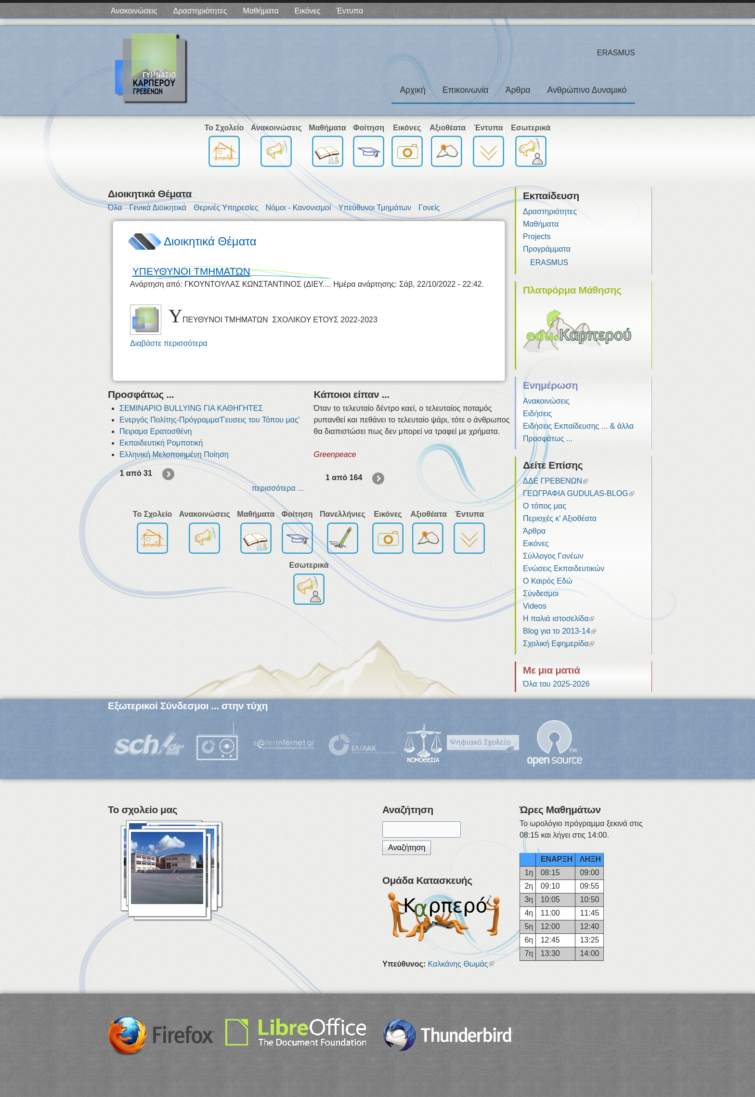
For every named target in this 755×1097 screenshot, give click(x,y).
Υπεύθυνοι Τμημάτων (374, 208)
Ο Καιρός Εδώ (547, 581)
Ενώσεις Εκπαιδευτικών (563, 568)
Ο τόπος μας (544, 506)
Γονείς (429, 208)
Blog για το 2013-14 (559, 631)
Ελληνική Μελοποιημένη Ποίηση (174, 454)
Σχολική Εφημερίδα (558, 643)
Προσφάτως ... (548, 438)
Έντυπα (349, 11)
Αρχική (412, 90)
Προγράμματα (547, 249)
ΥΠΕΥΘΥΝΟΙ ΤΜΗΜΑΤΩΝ (191, 271)
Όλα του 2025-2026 (556, 684)
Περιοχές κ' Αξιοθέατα (560, 518)
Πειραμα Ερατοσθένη (155, 431)
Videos (535, 606)
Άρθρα (518, 90)
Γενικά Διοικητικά (157, 208)
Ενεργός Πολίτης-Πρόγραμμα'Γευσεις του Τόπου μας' (209, 420)
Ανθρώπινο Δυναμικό (587, 90)
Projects (537, 236)
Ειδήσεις (537, 413)
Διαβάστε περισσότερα (169, 343)
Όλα (115, 208)
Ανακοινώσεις (134, 11)
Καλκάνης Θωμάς (461, 964)
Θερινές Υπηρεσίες (226, 208)
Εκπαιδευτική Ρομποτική (161, 443)
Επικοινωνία (465, 90)
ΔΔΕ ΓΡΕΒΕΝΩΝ (555, 481)
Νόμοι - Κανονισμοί (298, 208)
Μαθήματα (261, 11)
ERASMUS (549, 262)
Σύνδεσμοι (541, 593)
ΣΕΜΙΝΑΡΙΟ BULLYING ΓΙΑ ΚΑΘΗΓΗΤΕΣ (191, 408)
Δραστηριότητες (200, 11)
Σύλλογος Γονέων (553, 556)
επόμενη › (169, 475)
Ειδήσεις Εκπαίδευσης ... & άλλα (578, 426)
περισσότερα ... (278, 488)
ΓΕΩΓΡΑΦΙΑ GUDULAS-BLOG (578, 493)
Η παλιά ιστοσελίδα (558, 618)
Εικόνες (308, 11)
